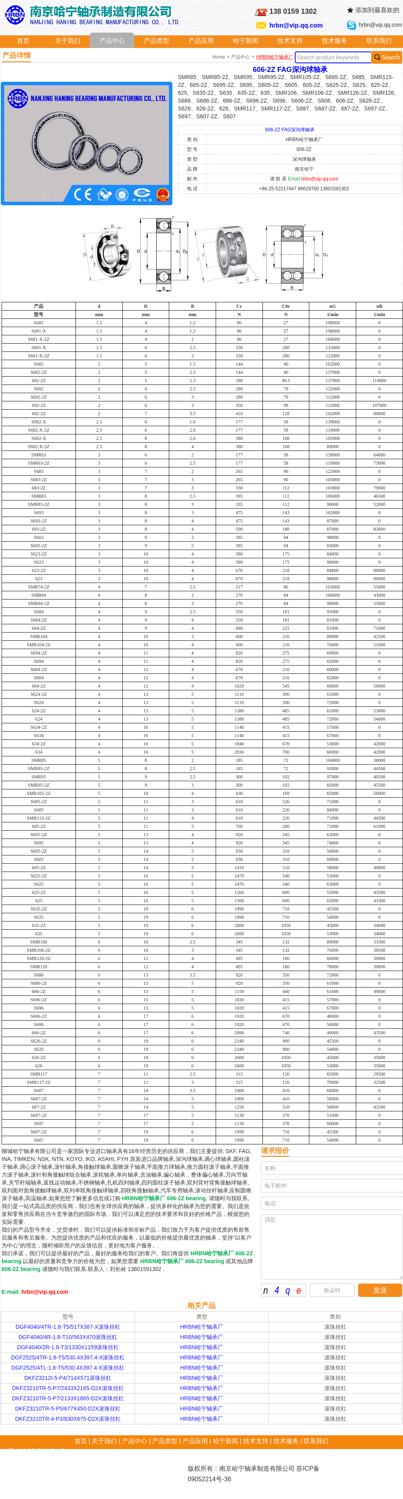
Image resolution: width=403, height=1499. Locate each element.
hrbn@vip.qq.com (296, 25)
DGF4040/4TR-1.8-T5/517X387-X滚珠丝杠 (68, 1327)
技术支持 (290, 40)
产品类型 (156, 40)
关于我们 (67, 40)
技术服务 (334, 40)
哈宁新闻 (245, 40)
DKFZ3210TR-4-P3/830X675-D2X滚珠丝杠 (67, 1419)
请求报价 (275, 1151)
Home (219, 57)
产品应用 (201, 40)
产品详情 (16, 55)
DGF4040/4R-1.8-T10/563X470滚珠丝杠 (67, 1337)
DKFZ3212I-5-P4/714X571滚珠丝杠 (68, 1378)
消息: (332, 1247)
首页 (23, 40)
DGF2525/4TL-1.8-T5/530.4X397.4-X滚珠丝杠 (67, 1368)
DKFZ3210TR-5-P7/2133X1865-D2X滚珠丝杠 (68, 1398)
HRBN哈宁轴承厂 (274, 57)
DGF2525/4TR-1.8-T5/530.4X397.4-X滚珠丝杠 (68, 1357)
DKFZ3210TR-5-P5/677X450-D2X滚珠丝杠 (67, 1408)
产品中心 (112, 40)
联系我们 (379, 40)
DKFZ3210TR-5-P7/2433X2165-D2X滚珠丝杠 (68, 1388)
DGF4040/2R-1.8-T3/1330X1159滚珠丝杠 (68, 1347)
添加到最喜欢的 (377, 10)
